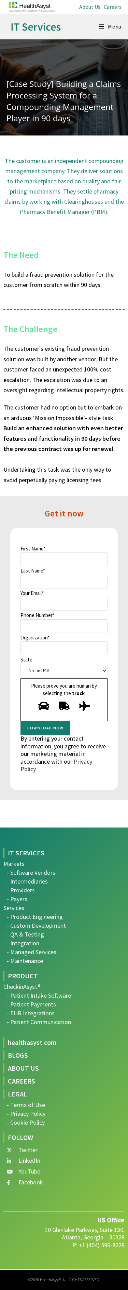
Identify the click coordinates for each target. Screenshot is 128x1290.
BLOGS (18, 1055)
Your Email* (64, 600)
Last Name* (64, 577)
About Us (89, 6)
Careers (113, 6)
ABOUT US (23, 1068)
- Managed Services (31, 952)
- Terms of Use (26, 1105)
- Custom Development (36, 925)
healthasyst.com (32, 1042)
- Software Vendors (31, 872)
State (64, 666)
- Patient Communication (39, 1022)
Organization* (64, 644)
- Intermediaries (27, 881)
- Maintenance (25, 961)
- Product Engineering (35, 917)
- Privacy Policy (26, 1114)
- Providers (21, 890)
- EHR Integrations (31, 1013)
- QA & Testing (25, 934)
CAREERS (21, 1081)
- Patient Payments (31, 1004)
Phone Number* (64, 622)
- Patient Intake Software (39, 995)
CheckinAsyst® (22, 987)
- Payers (17, 899)
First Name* (64, 555)
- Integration (23, 943)
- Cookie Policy (26, 1122)
